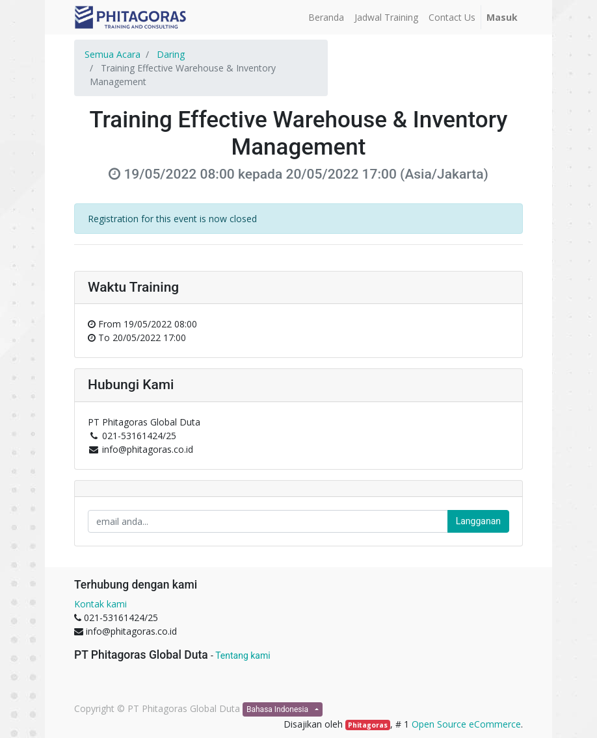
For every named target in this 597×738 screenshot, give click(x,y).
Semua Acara (112, 54)
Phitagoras (368, 725)
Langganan (478, 521)
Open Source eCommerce (466, 724)
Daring (171, 54)
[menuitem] (326, 17)
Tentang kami (243, 655)
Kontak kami (100, 604)
